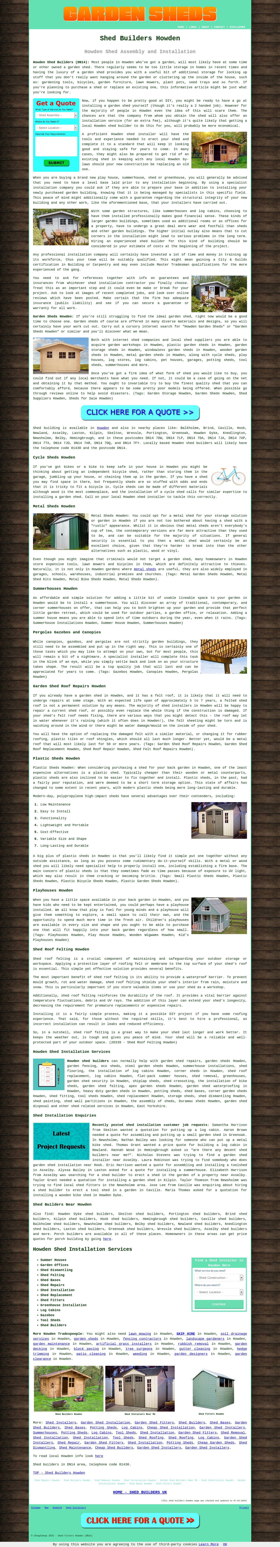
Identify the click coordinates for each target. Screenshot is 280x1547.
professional (53, 254)
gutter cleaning (194, 1349)
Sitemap (35, 1507)
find (48, 1214)
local (87, 126)
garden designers (191, 1354)
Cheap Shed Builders (114, 1448)
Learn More (209, 1544)
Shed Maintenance (75, 1448)
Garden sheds (86, 321)
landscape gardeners (205, 1339)
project (40, 293)
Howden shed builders (88, 1061)
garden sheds (118, 1091)
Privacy (244, 1507)
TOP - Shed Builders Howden (59, 1473)
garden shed (180, 316)
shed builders (199, 443)
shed (131, 134)
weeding (140, 1354)
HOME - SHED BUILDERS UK (140, 1492)
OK (225, 1544)
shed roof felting (78, 995)
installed (42, 910)
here (107, 1239)
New (47, 1507)
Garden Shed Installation (105, 1423)
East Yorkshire (151, 1106)
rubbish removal (193, 1344)
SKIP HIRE (186, 1334)
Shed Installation (157, 1433)
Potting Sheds (103, 1428)
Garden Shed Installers (222, 1428)
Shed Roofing (151, 1438)
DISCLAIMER (237, 27)
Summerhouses (45, 1433)
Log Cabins (132, 1428)
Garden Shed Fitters (154, 1423)
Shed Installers (61, 1423)
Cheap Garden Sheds (216, 1443)
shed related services (92, 1106)
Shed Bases (220, 1423)
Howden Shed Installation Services (82, 1249)
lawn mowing (140, 1334)
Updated (57, 1507)
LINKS (193, 27)
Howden (103, 428)
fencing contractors (142, 1339)
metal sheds (145, 569)
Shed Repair (68, 1443)
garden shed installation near (62, 1165)
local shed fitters (82, 1185)
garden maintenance (51, 1344)
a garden (166, 62)
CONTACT (219, 27)
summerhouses (59, 608)
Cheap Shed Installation (171, 1428)
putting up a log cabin (195, 1130)
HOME (181, 27)
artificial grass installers (124, 1344)
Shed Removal (233, 1433)
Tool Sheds (126, 1433)
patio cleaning (91, 1354)
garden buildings (121, 221)
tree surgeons (139, 1349)
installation (45, 188)
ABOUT (205, 27)
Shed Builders (192, 1423)
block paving (86, 1349)
